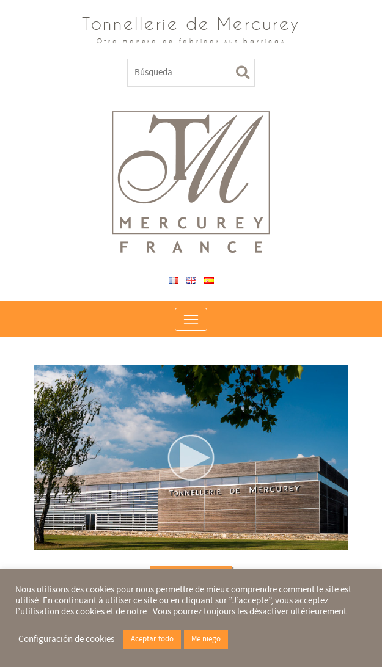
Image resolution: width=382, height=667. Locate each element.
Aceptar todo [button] (152, 639)
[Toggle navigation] (191, 319)
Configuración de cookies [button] (66, 639)
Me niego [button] (206, 639)
